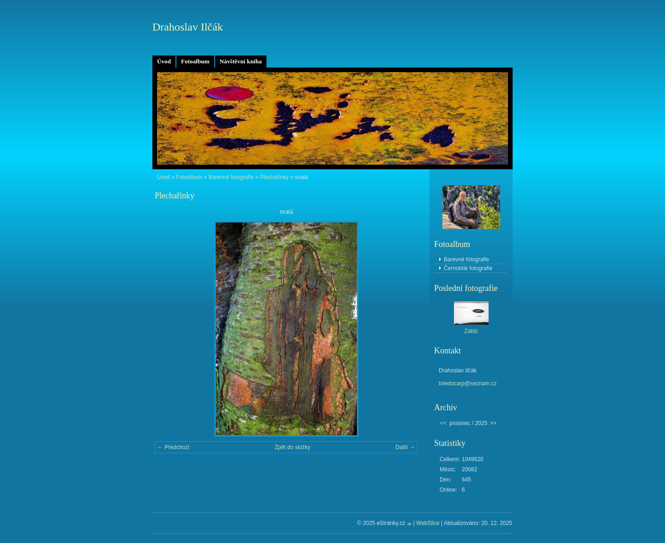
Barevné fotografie (231, 177)
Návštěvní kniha (241, 61)
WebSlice (427, 523)
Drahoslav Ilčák (187, 27)
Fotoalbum (195, 61)
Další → (405, 447)
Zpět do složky (292, 447)
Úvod (164, 61)
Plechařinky (274, 177)
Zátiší (471, 331)
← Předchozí (173, 447)
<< (443, 423)
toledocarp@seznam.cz (468, 383)
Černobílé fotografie (468, 268)
